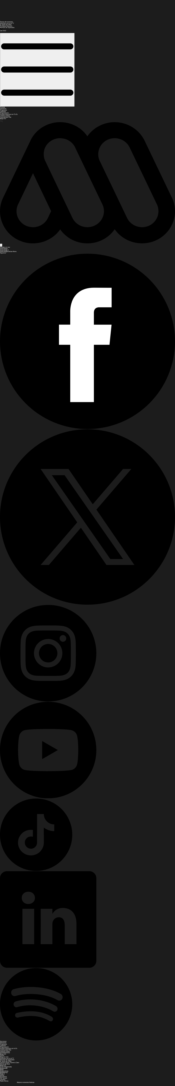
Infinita (2, 1075)
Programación (4, 113)
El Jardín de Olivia (5, 24)
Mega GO (3, 118)
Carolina (2, 1079)
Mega (2, 1069)
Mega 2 (2, 1074)
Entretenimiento (5, 1052)
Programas (3, 110)
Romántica (3, 1077)
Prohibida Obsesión (6, 26)
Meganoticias (4, 1071)
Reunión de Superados (7, 27)
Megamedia (3, 1068)
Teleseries (3, 108)
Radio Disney (4, 1081)
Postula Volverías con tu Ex (8, 1048)
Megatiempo (4, 1072)
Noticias (31, 1082)
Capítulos (3, 111)
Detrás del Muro (5, 1064)
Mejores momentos (23, 1082)
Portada (2, 107)
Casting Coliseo (5, 116)
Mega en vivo (4, 1057)
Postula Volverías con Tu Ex (9, 114)
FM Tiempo (3, 1078)
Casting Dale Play (5, 117)
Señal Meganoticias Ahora (8, 251)
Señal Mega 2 (4, 250)
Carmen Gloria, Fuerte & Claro (9, 1062)
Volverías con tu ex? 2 (7, 23)
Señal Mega (3, 248)
